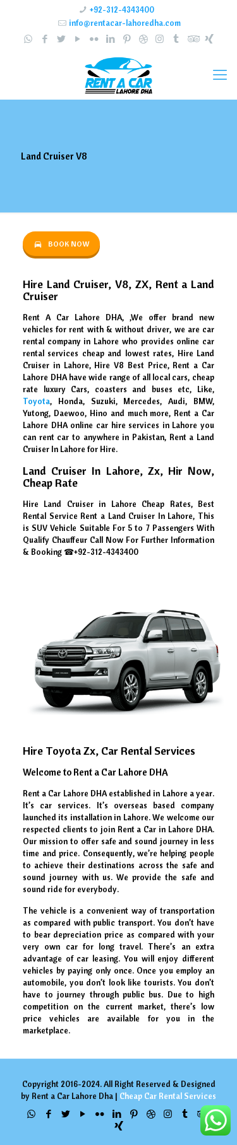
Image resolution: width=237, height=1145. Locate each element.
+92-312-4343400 (122, 9)
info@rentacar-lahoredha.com (125, 23)
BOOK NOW (61, 243)
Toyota (36, 401)
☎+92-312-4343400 (101, 552)
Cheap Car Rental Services (167, 1096)
